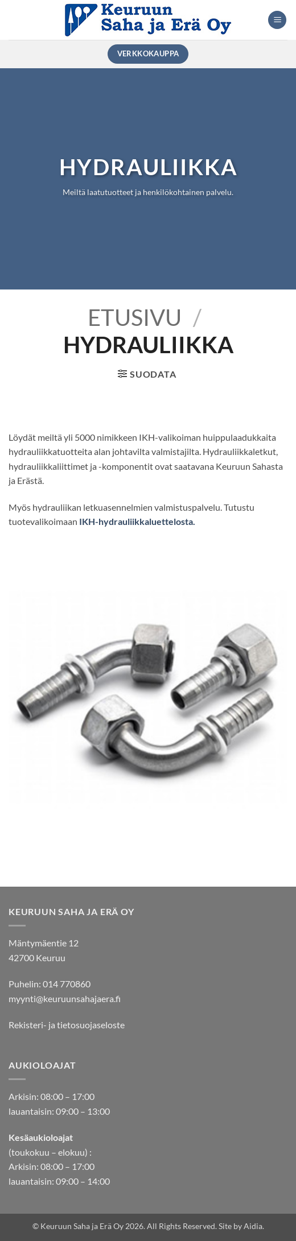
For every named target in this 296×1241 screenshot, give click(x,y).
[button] (277, 20)
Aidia (253, 1226)
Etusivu (135, 317)
